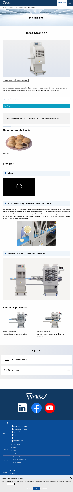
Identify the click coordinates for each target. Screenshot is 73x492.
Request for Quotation (14, 106)
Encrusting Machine (21, 7)
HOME (4, 7)
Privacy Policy (10, 484)
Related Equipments (49, 118)
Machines (11, 7)
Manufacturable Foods (14, 118)
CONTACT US (62, 3)
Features (32, 118)
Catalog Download (13, 99)
